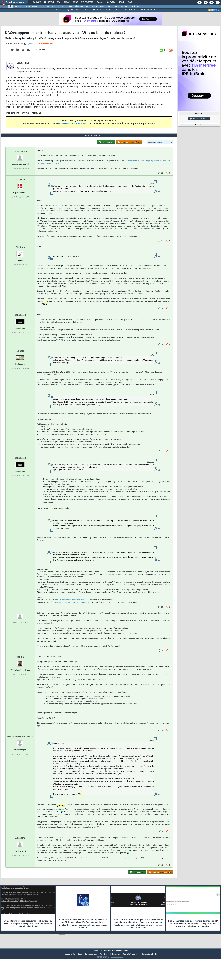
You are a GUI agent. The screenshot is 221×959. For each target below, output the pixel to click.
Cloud (42, 6)
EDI (87, 6)
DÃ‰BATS (128, 10)
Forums (37, 2)
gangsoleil (20, 320)
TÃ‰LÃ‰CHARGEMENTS (102, 10)
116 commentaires (45, 46)
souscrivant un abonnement (72, 125)
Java (70, 6)
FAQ (59, 2)
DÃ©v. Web (78, 6)
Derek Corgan (20, 156)
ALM (53, 6)
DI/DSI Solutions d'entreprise (25, 6)
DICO (143, 10)
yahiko (20, 662)
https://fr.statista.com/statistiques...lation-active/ (72, 608)
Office (116, 6)
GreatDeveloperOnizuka (20, 742)
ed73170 (20, 184)
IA (48, 6)
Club (129, 2)
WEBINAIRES (76, 10)
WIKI (136, 10)
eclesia (20, 356)
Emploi (99, 2)
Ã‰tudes (111, 2)
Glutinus (20, 252)
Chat (75, 2)
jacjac (30, 45)
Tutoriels (49, 2)
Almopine (20, 843)
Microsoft (62, 6)
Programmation (98, 6)
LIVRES (86, 10)
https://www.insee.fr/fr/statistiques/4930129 (71, 605)
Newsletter (87, 2)
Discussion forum (199, 118)
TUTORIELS (58, 10)
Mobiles (124, 6)
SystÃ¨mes (134, 6)
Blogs (67, 2)
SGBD (108, 6)
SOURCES (118, 10)
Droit (121, 2)
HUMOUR (151, 10)
